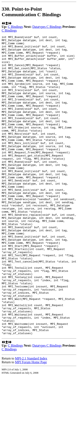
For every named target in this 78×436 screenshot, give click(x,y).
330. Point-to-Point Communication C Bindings (31, 11)
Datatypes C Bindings (47, 26)
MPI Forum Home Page (31, 422)
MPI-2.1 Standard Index (31, 418)
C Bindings (15, 26)
